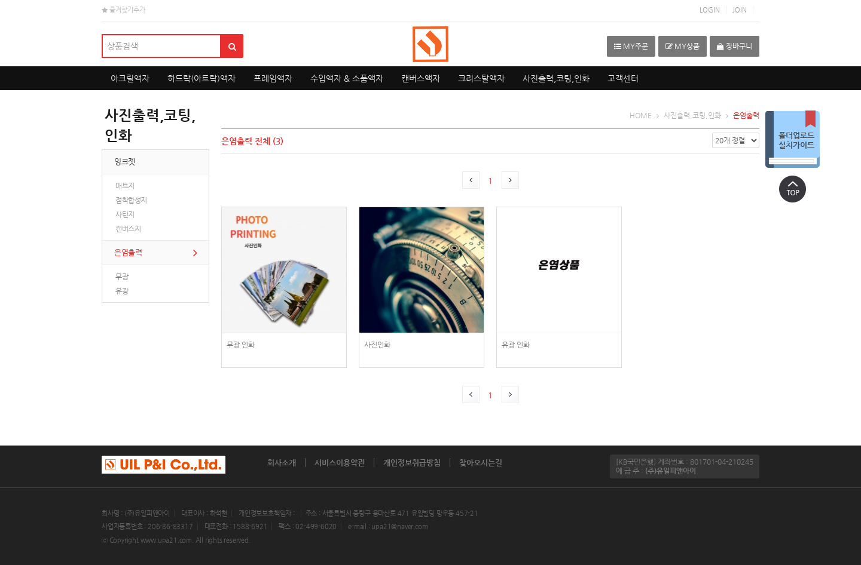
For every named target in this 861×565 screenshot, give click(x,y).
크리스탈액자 (481, 78)
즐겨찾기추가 (123, 10)
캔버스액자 (420, 78)
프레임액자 (273, 78)
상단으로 (792, 189)
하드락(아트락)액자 (201, 78)
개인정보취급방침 (412, 462)
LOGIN (710, 10)
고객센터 (623, 78)
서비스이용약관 (340, 462)
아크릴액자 (130, 78)
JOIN (739, 10)
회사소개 (281, 462)
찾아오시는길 (480, 462)
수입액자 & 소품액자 (346, 78)
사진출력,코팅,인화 (556, 78)
